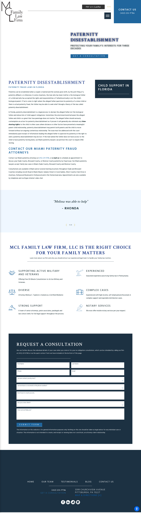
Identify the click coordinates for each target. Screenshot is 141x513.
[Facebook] (63, 502)
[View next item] (74, 225)
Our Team (48, 482)
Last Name (75, 364)
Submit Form (29, 424)
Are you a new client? (24, 403)
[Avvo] (73, 502)
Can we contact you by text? (26, 378)
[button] (136, 508)
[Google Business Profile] (78, 502)
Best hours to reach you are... (26, 393)
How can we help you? (24, 410)
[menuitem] (30, 482)
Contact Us (106, 482)
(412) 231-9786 (127, 13)
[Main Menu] (107, 15)
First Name (20, 364)
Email (73, 371)
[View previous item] (66, 225)
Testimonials (69, 482)
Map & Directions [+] (88, 495)
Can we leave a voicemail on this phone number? (32, 386)
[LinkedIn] (68, 502)
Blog (109, 7)
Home (30, 482)
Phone (19, 371)
